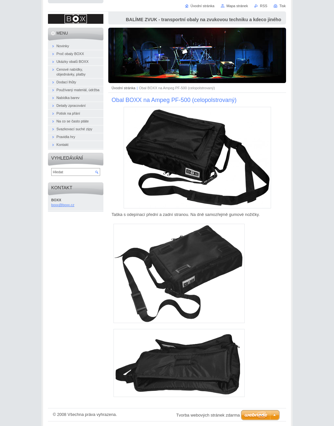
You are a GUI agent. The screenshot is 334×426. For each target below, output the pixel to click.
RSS (263, 6)
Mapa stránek (237, 6)
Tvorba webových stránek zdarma (208, 415)
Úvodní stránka (123, 88)
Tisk (282, 6)
